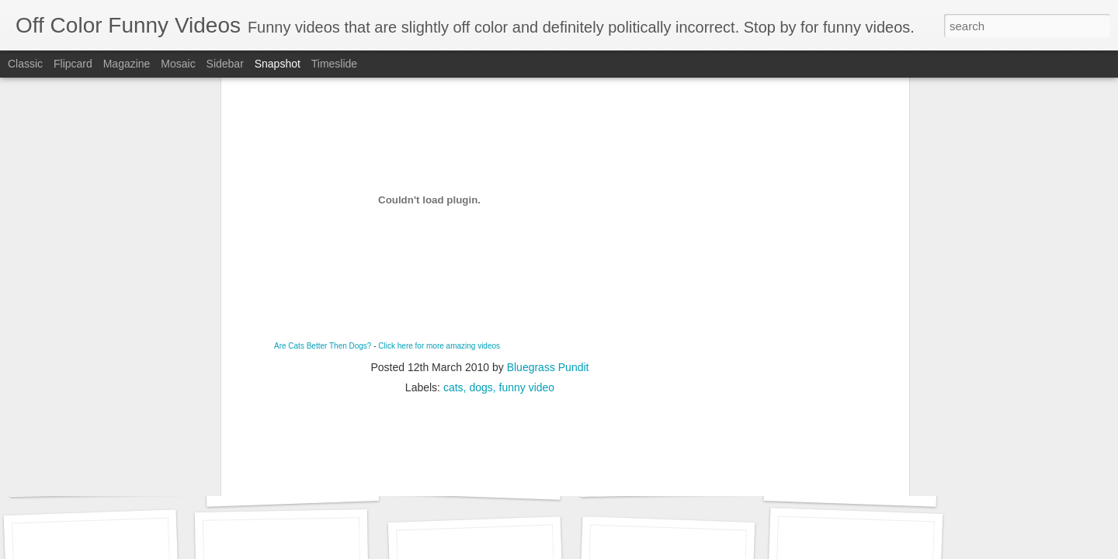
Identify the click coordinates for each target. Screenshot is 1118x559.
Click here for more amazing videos (439, 159)
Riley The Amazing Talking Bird (316, 486)
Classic (25, 63)
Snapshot (277, 63)
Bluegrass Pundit (548, 179)
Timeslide (334, 63)
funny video (527, 199)
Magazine (127, 63)
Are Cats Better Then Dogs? (322, 159)
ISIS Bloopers (667, 477)
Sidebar (225, 63)
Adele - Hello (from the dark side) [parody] (146, 478)
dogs (480, 199)
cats (453, 199)
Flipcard (73, 63)
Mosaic (178, 63)
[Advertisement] (480, 300)
